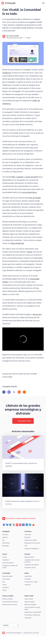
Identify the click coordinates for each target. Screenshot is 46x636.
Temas (29, 252)
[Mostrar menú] (43, 3)
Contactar (28, 585)
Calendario (5, 560)
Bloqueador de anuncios (32, 543)
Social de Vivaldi (7, 576)
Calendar (20, 177)
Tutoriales (28, 579)
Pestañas (27, 537)
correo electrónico (29, 192)
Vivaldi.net (6, 73)
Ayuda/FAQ (28, 576)
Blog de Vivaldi (29, 557)
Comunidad (6, 579)
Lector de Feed (31, 177)
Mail (13, 177)
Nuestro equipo (29, 602)
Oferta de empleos (30, 604)
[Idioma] (10, 625)
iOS (3, 540)
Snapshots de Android (32, 565)
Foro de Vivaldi (35, 198)
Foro (3, 582)
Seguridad (28, 618)
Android (4, 537)
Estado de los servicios (31, 633)
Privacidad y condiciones (32, 615)
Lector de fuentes (7, 563)
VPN (26, 546)
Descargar (5, 546)
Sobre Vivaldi (29, 599)
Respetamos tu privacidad (33, 612)
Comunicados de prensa (10, 602)
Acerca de (37, 314)
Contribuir (5, 587)
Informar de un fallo (31, 582)
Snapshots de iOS (30, 567)
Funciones (28, 534)
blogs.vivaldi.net (17, 243)
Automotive (6, 543)
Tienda (4, 590)
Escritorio (5, 534)
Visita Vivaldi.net (12, 367)
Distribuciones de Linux (9, 604)
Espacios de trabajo (31, 540)
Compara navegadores (32, 548)
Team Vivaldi (14, 36)
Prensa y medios (7, 599)
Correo (4, 557)
